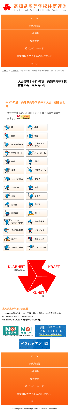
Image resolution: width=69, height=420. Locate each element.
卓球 (13, 135)
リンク (34, 63)
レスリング (37, 230)
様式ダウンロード (34, 48)
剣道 (13, 161)
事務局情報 (34, 25)
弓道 (37, 187)
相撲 (37, 127)
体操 (37, 135)
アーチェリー (13, 247)
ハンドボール (13, 144)
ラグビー (13, 187)
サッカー (37, 178)
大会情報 (34, 33)
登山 (13, 196)
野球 (37, 161)
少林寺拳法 (37, 221)
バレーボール (37, 153)
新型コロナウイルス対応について (34, 56)
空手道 (13, 204)
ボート (37, 213)
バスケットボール (37, 144)
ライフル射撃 (13, 230)
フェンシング (37, 247)
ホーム (34, 18)
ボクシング (37, 238)
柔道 (13, 170)
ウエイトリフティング (13, 221)
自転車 (37, 204)
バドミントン (37, 170)
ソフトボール (13, 153)
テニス (37, 196)
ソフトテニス (13, 178)
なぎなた (13, 213)
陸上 (13, 127)
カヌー (13, 238)
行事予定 (34, 41)
